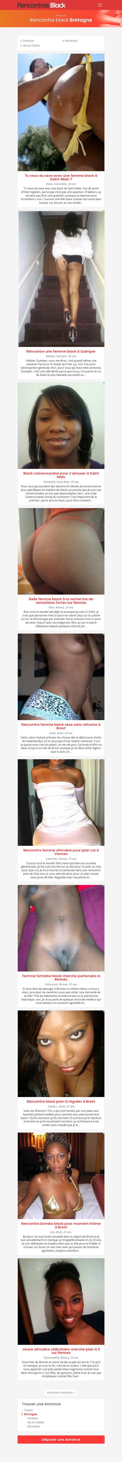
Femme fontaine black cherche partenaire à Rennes (61, 978)
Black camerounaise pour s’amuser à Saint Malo (61, 475)
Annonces (61, 15)
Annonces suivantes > (61, 1392)
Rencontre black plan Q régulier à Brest (61, 1101)
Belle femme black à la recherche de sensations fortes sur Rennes (61, 601)
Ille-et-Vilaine (31, 45)
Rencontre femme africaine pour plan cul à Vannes (61, 852)
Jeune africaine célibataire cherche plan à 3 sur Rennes (61, 1351)
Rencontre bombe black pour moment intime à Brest (61, 1225)
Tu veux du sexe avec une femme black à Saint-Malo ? (61, 177)
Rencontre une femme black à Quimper (61, 351)
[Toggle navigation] (100, 5)
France (28, 1410)
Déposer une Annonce (61, 1439)
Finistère (28, 41)
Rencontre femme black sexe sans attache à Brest (61, 726)
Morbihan (71, 41)
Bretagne (30, 1414)
